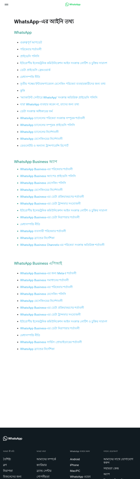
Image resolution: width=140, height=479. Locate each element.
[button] (6, 5)
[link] (73, 5)
